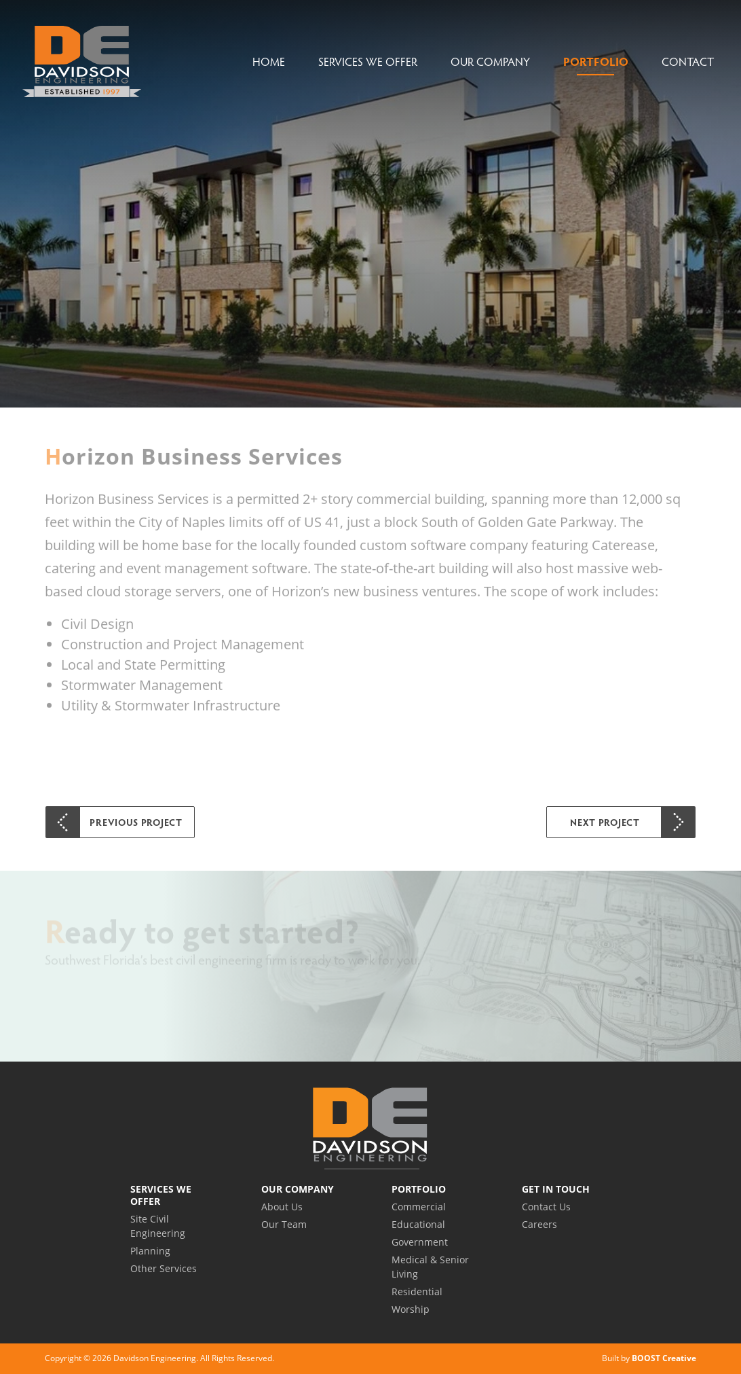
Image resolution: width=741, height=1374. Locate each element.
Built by (649, 1358)
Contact (688, 61)
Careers (539, 1224)
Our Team (284, 1224)
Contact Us (546, 1206)
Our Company (490, 61)
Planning (150, 1250)
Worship (411, 1309)
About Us (282, 1206)
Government (420, 1241)
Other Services (163, 1268)
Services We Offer (367, 61)
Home (268, 61)
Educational (418, 1224)
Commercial (419, 1206)
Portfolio (595, 61)
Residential (417, 1291)
